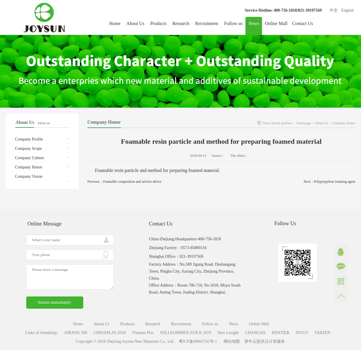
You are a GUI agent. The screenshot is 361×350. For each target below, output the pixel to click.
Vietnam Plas (143, 333)
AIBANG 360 (75, 333)
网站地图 (231, 341)
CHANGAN (255, 333)
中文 (334, 10)
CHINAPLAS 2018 (110, 333)
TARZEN (322, 333)
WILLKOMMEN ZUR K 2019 (185, 333)
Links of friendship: (41, 333)
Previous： (124, 182)
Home (115, 23)
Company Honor (343, 123)
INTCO (302, 333)
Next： (329, 182)
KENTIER (280, 333)
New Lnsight (228, 333)
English (347, 10)
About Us (321, 123)
